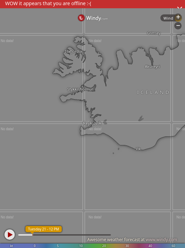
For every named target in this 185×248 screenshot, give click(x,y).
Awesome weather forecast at (132, 239)
